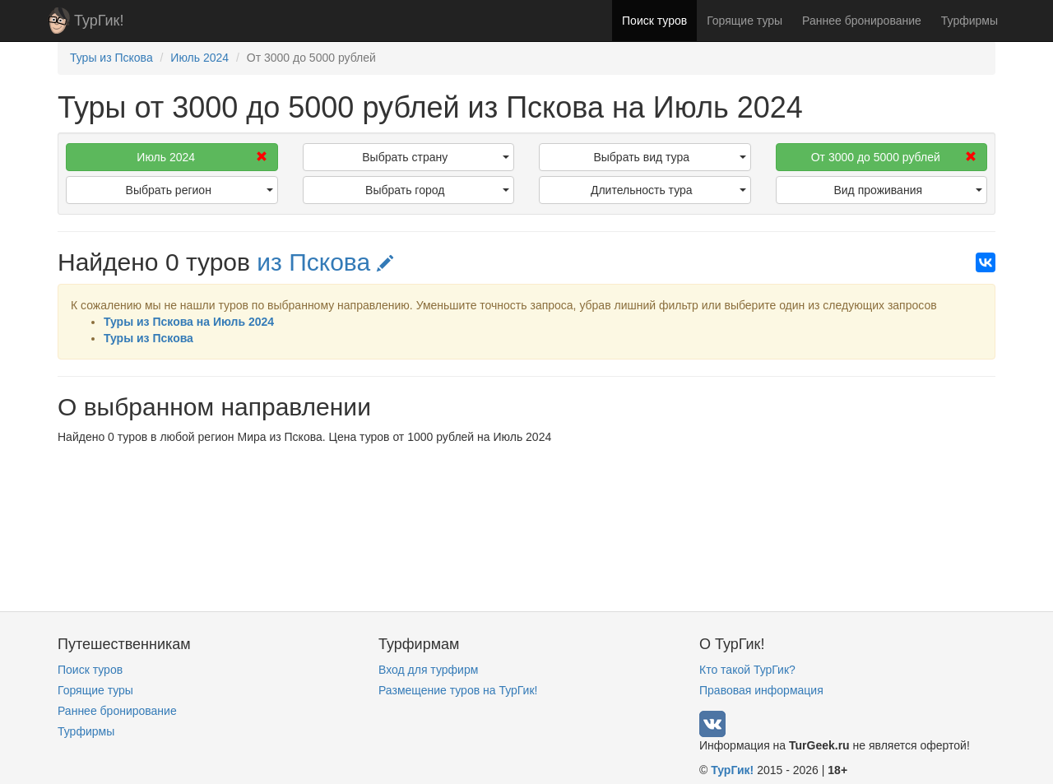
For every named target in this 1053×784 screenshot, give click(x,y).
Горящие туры (744, 20)
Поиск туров (654, 20)
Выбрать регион (199, 190)
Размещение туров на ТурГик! (457, 690)
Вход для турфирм (428, 669)
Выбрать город (437, 190)
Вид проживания (907, 190)
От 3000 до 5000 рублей (893, 157)
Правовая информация (761, 690)
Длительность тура (668, 190)
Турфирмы (969, 20)
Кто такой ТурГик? (747, 669)
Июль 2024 (202, 157)
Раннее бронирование (861, 20)
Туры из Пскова (148, 338)
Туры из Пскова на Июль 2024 (189, 321)
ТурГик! (98, 20)
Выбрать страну (435, 157)
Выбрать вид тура (669, 157)
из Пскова (325, 262)
